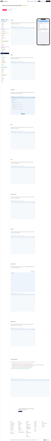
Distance (3, 50)
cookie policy (43, 425)
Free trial (48, 1)
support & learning (28, 427)
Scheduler (19, 424)
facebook (35, 430)
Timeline (19, 425)
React (22, 26)
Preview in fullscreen (43, 44)
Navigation (2, 70)
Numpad (2, 65)
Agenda (19, 427)
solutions (28, 1)
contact (35, 424)
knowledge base (28, 428)
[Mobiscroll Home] (4, 1)
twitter (35, 429)
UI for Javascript (12, 423)
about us (35, 423)
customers (35, 425)
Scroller (2, 79)
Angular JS (20, 26)
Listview (2, 44)
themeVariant (13, 100)
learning (42, 1)
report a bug (27, 436)
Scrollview (2, 45)
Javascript (14, 26)
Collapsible (2, 35)
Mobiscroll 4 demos (28, 432)
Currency (3, 58)
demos (39, 1)
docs (26, 429)
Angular (17, 26)
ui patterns (27, 425)
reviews (35, 427)
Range (2, 26)
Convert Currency (3, 57)
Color (2, 76)
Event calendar (3, 31)
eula (42, 427)
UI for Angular (12, 425)
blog (26, 423)
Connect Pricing (12, 433)
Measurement (3, 49)
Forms (2, 36)
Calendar (2, 23)
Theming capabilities (4, 62)
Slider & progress (3, 37)
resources (35, 1)
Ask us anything (20, 411)
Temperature (3, 53)
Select (2, 80)
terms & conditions (44, 423)
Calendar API (11, 429)
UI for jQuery (12, 424)
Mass (2, 54)
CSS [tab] (15, 62)
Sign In (44, 1)
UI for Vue (11, 428)
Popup (2, 71)
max (13, 109)
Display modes (3, 61)
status (27, 433)
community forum (28, 424)
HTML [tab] (13, 62)
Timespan (2, 27)
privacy (43, 424)
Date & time (19, 428)
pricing (32, 1)
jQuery (12, 26)
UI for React (11, 427)
